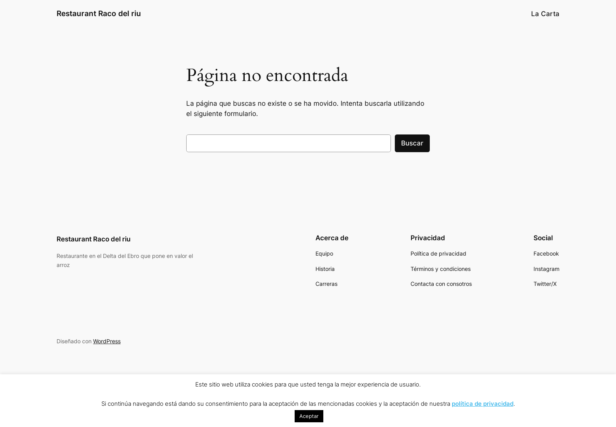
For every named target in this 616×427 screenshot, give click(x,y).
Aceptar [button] (309, 416)
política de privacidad (482, 403)
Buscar (412, 143)
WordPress (107, 341)
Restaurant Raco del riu (99, 13)
